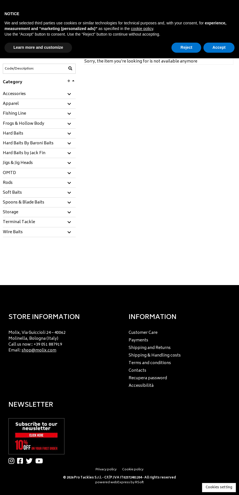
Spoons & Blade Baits (23, 202)
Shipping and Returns (150, 347)
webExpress (120, 482)
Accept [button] (219, 47)
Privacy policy (106, 469)
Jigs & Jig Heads (18, 163)
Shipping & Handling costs (155, 355)
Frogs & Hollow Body (23, 123)
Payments (138, 340)
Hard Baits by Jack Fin (24, 153)
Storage (10, 212)
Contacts (137, 370)
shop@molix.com (39, 350)
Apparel (11, 104)
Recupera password (148, 378)
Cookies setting (219, 488)
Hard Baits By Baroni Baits (28, 143)
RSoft (139, 482)
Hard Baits (13, 133)
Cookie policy (132, 469)
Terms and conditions (150, 363)
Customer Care (143, 332)
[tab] (39, 94)
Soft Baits (12, 192)
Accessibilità (141, 385)
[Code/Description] (25, 68)
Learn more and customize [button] (38, 47)
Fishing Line (14, 113)
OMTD (9, 173)
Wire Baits (13, 232)
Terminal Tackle (19, 222)
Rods (8, 183)
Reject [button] (186, 47)
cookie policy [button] (142, 28)
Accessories (14, 94)
